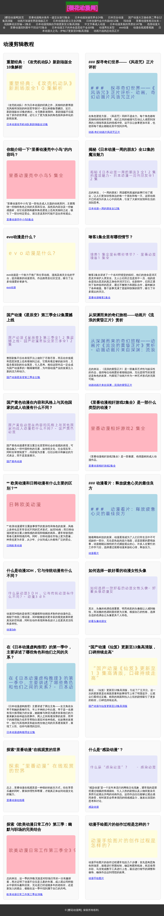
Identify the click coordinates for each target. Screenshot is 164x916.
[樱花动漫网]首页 (14, 17)
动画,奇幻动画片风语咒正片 (104, 132)
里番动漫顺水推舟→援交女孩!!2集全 (49, 17)
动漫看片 (94, 553)
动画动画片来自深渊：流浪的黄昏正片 (110, 385)
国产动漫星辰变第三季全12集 (23, 377)
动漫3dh (11, 629)
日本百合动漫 (115, 17)
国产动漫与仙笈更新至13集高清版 (108, 706)
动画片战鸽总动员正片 (106, 31)
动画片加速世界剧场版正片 (32, 20)
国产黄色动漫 (14, 461)
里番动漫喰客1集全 (100, 297)
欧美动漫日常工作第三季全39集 (25, 894)
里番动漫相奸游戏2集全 (102, 465)
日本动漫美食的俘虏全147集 (126, 24)
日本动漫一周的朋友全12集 (104, 208)
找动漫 (127, 20)
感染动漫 (94, 807)
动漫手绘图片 (96, 878)
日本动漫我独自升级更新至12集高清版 (58, 24)
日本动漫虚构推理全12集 (21, 732)
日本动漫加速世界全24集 (89, 17)
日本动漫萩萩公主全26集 (67, 20)
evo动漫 (124, 27)
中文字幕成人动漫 (95, 24)
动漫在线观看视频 (143, 27)
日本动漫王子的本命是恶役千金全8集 (73, 27)
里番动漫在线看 (16, 800)
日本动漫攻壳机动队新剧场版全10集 (27, 124)
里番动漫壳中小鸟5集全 (20, 219)
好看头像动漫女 (98, 621)
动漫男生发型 (107, 27)
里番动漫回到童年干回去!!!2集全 (28, 27)
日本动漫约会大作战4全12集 (102, 20)
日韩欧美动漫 (14, 545)
